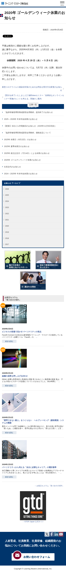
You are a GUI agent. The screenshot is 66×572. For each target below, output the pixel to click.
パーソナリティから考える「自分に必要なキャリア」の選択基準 (29, 467)
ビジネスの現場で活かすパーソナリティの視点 (21, 332)
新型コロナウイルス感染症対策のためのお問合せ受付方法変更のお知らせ (32, 88)
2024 (7, 201)
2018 (7, 238)
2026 (7, 189)
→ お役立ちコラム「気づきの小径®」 (49, 486)
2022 (7, 214)
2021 (7, 220)
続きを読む (9, 341)
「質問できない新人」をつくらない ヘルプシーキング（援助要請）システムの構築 (33, 421)
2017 (7, 244)
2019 (7, 232)
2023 (7, 207)
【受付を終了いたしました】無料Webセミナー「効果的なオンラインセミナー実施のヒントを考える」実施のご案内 (34, 97)
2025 (7, 195)
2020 (7, 226)
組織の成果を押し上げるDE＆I (15, 376)
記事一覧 (33, 105)
